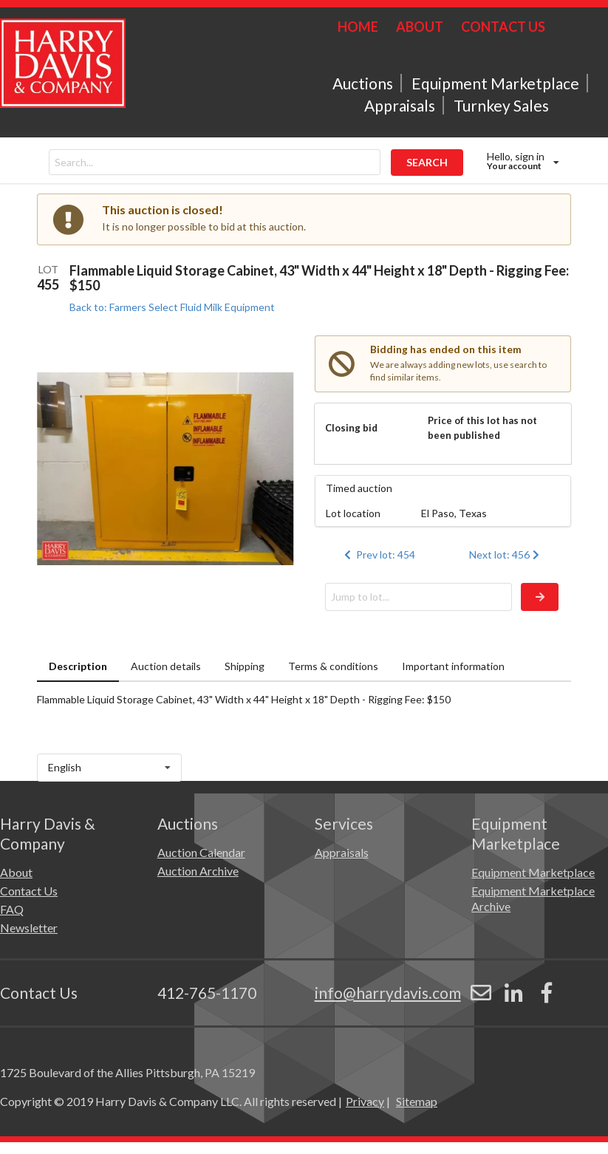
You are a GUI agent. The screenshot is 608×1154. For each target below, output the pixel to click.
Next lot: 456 (505, 554)
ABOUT (419, 26)
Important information (453, 666)
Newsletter (29, 928)
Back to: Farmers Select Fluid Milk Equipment (172, 307)
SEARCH (427, 162)
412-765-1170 (206, 992)
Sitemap (416, 1101)
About (16, 872)
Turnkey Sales (501, 105)
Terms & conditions (333, 666)
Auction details (166, 666)
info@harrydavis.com (388, 992)
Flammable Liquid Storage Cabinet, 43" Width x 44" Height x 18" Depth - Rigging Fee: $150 (319, 278)
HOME (358, 26)
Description (78, 666)
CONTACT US (503, 26)
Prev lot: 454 (378, 554)
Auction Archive (198, 871)
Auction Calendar (201, 852)
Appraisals (399, 105)
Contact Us (29, 891)
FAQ (12, 909)
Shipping (244, 666)
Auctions (362, 83)
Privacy (365, 1101)
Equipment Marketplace (495, 83)
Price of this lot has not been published (482, 427)
